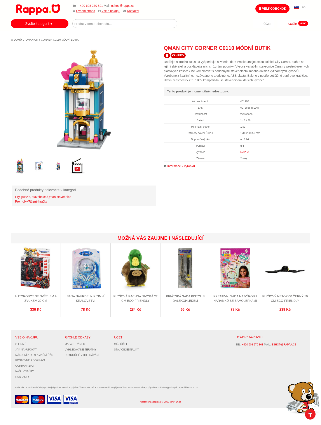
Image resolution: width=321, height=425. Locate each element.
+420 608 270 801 (90, 5)
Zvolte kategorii (37, 24)
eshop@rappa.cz (122, 5)
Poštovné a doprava (30, 360)
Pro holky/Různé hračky (31, 201)
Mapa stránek (75, 344)
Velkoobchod (272, 8)
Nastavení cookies (150, 402)
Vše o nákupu (110, 11)
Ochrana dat (24, 365)
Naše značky (24, 371)
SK (304, 7)
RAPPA (244, 152)
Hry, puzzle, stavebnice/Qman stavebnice (43, 197)
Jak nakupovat (26, 349)
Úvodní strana (85, 11)
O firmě (20, 344)
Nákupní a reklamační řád (34, 355)
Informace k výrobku (181, 166)
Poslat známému (288, 48)
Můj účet (120, 344)
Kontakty (133, 11)
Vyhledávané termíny (80, 349)
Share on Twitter (306, 48)
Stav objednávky (126, 349)
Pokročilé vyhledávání (82, 355)
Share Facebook (297, 48)
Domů (16, 39)
